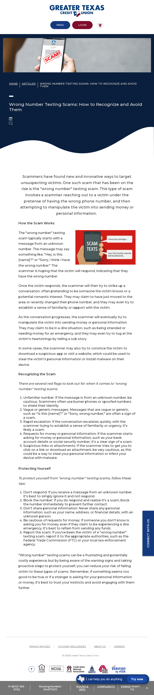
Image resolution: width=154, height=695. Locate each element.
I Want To (135, 688)
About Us (100, 646)
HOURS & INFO (82, 688)
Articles (29, 83)
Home (13, 83)
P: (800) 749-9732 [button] (16, 688)
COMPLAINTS (106, 686)
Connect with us (148, 533)
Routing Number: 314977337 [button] (50, 688)
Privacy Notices (39, 646)
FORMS (125, 686)
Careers (119, 646)
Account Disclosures (72, 646)
